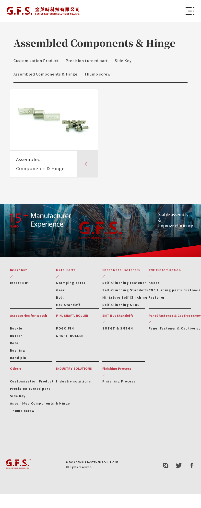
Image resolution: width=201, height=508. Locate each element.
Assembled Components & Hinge (45, 73)
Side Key (123, 60)
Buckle (16, 330)
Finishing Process (119, 383)
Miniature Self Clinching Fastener (133, 299)
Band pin (18, 359)
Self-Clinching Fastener (124, 284)
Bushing (17, 352)
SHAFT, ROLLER (70, 337)
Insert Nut (19, 284)
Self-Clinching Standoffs (125, 291)
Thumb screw (97, 73)
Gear (60, 291)
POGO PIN (65, 330)
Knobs (154, 284)
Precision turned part (87, 60)
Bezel (15, 344)
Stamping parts (70, 284)
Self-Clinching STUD (121, 306)
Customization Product (36, 60)
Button (16, 337)
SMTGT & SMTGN (117, 330)
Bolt (60, 299)
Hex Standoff (68, 306)
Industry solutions (73, 383)
